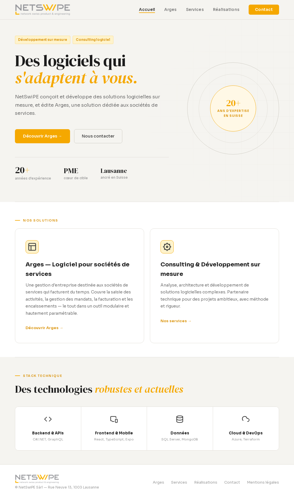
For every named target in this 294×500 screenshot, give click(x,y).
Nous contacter (98, 136)
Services (195, 9)
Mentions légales (263, 482)
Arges (170, 9)
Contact (264, 9)
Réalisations (226, 9)
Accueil (147, 9)
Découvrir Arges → (42, 136)
